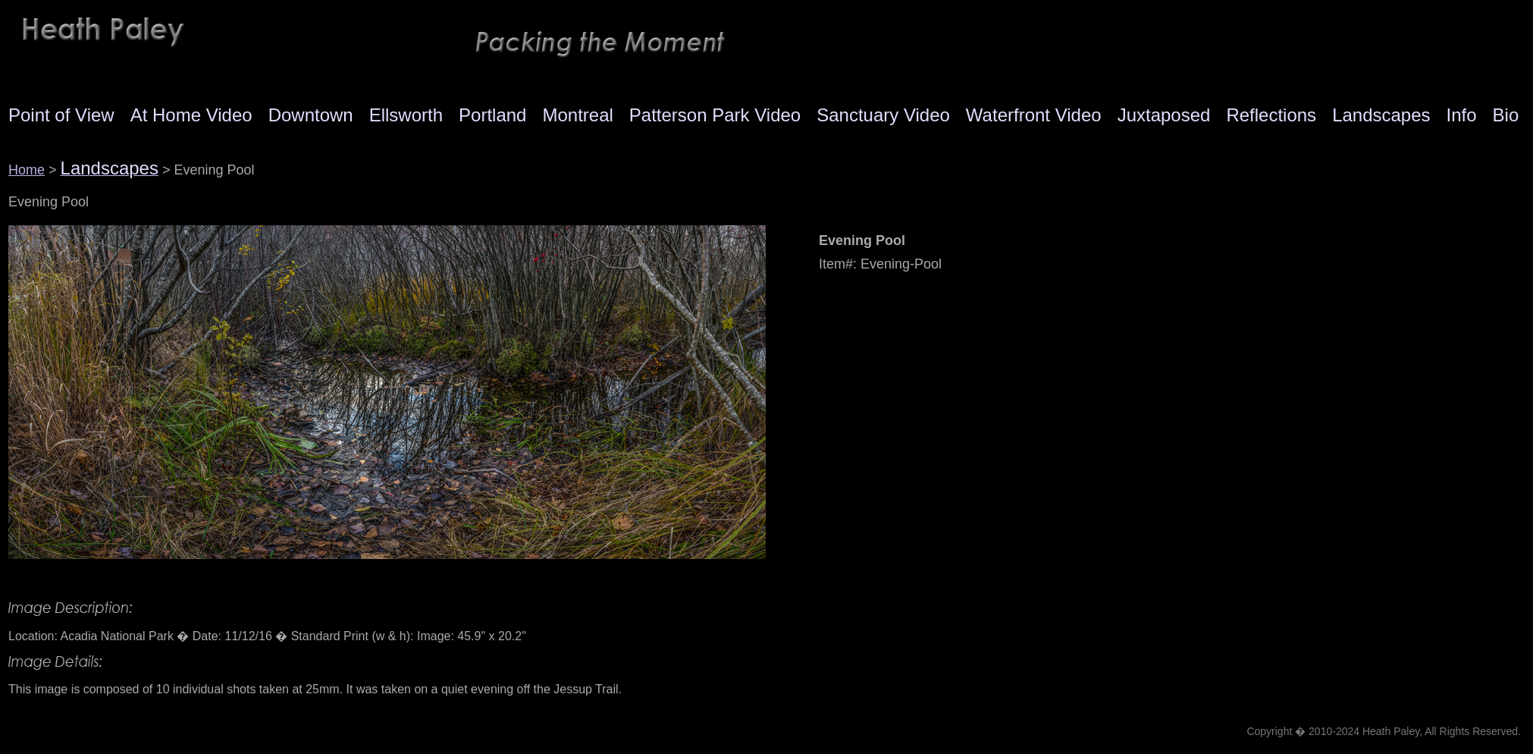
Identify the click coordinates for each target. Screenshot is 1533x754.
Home (26, 170)
